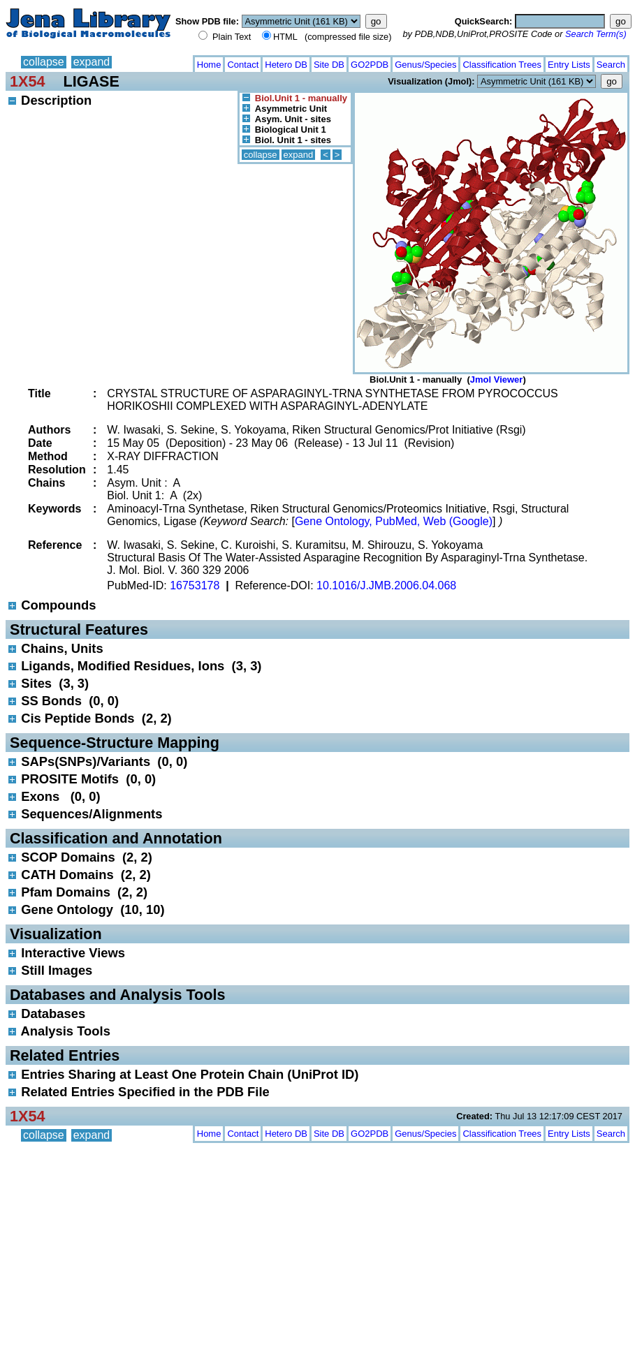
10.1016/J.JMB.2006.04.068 (386, 585)
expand (91, 62)
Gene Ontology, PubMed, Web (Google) (393, 521)
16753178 (194, 585)
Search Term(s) (596, 34)
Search (611, 64)
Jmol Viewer (496, 379)
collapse (43, 62)
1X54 (27, 81)
